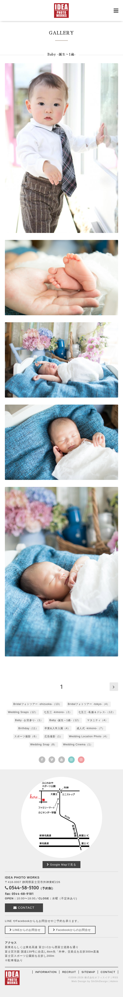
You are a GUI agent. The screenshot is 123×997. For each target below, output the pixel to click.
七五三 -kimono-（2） (58, 712)
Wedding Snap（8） (43, 744)
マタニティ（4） (97, 720)
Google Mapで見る (61, 864)
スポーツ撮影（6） (26, 736)
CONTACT (23, 907)
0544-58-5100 (24, 888)
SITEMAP (88, 972)
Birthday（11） (28, 728)
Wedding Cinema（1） (78, 744)
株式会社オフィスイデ (97, 977)
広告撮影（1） (53, 736)
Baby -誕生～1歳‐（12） (65, 720)
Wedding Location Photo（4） (89, 736)
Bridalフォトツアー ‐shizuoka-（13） (37, 704)
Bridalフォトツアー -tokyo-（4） (89, 704)
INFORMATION (46, 972)
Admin (114, 981)
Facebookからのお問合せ (72, 929)
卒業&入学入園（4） (57, 728)
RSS (115, 977)
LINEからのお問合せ (25, 929)
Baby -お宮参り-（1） (29, 720)
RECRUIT (69, 972)
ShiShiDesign (99, 981)
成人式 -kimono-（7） (91, 728)
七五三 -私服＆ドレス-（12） (96, 712)
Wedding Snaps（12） (22, 712)
